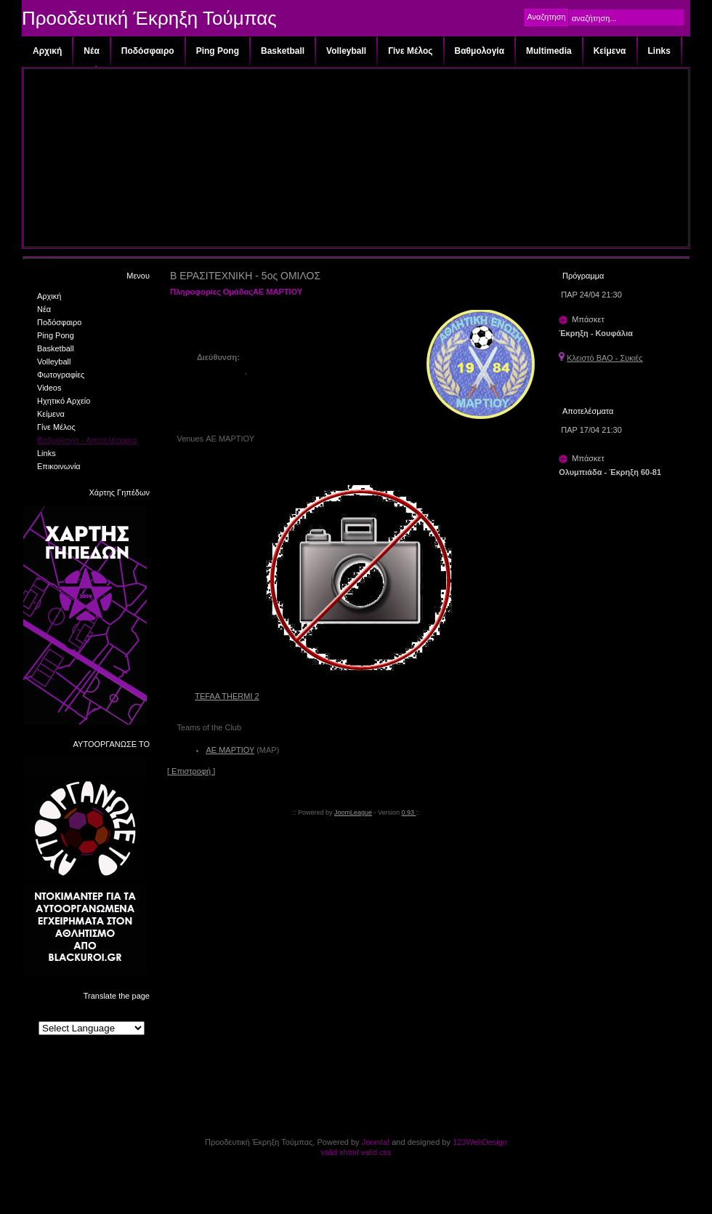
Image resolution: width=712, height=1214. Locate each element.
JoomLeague (353, 812)
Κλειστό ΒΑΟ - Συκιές (604, 358)
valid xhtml (339, 1152)
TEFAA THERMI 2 (227, 696)
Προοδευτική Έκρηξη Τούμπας (149, 18)
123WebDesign (480, 1142)
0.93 (409, 812)
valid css (375, 1152)
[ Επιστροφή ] (191, 771)
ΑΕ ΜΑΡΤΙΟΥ (230, 750)
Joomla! (376, 1142)
